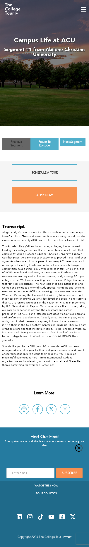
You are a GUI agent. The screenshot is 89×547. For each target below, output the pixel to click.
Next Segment (72, 142)
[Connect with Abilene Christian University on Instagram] (65, 409)
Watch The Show (46, 485)
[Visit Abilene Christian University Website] (24, 409)
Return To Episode (44, 143)
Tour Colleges (46, 493)
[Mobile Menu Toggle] (83, 10)
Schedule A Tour (44, 173)
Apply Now (44, 195)
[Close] (44, 450)
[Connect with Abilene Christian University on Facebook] (37, 409)
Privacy (67, 537)
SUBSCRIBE (69, 473)
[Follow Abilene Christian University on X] (51, 409)
